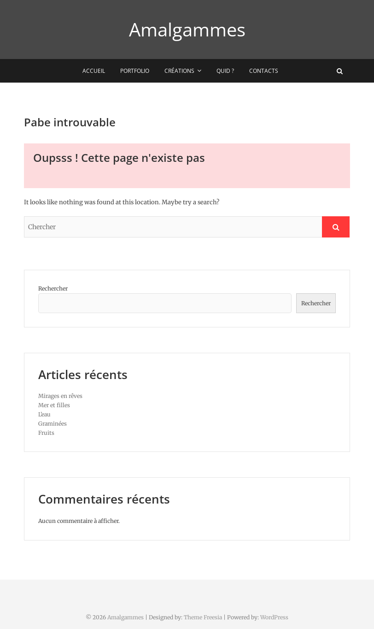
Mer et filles (54, 405)
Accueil (93, 71)
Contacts (263, 71)
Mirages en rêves (60, 395)
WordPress (274, 617)
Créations (179, 71)
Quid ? (225, 71)
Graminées (52, 423)
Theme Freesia (203, 617)
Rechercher (53, 288)
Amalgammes (187, 29)
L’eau (44, 414)
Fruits (46, 432)
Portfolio (134, 71)
